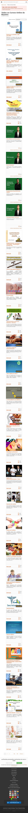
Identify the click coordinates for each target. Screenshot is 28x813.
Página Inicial (3, 4)
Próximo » (21, 753)
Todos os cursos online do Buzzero (14, 787)
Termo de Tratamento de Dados (20, 808)
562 (14, 753)
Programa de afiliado (14, 784)
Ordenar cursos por (12, 19)
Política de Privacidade (11, 808)
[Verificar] (14, 798)
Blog (14, 777)
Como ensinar (14, 770)
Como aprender (14, 772)
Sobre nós (14, 775)
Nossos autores (14, 773)
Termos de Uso (20, 764)
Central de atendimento (14, 780)
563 (17, 753)
